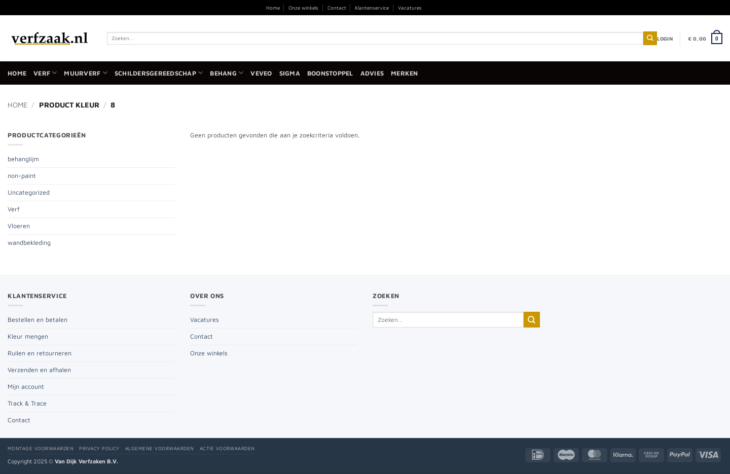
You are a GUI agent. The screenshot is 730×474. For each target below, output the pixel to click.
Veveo (261, 73)
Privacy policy (99, 448)
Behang (226, 73)
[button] (665, 38)
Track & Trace (27, 403)
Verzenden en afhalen (39, 370)
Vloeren (19, 226)
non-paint (22, 175)
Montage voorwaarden (41, 448)
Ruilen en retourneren (39, 353)
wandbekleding (29, 242)
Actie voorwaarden (227, 448)
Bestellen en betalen (37, 319)
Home (273, 8)
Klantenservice (372, 8)
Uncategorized (29, 192)
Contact (336, 8)
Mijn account (26, 386)
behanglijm (23, 159)
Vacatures (410, 8)
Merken (404, 73)
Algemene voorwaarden (159, 448)
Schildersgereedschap (159, 73)
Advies (372, 73)
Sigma (289, 73)
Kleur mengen (28, 336)
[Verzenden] (650, 38)
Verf (45, 73)
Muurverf (85, 73)
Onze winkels (303, 8)
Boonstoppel (330, 73)
